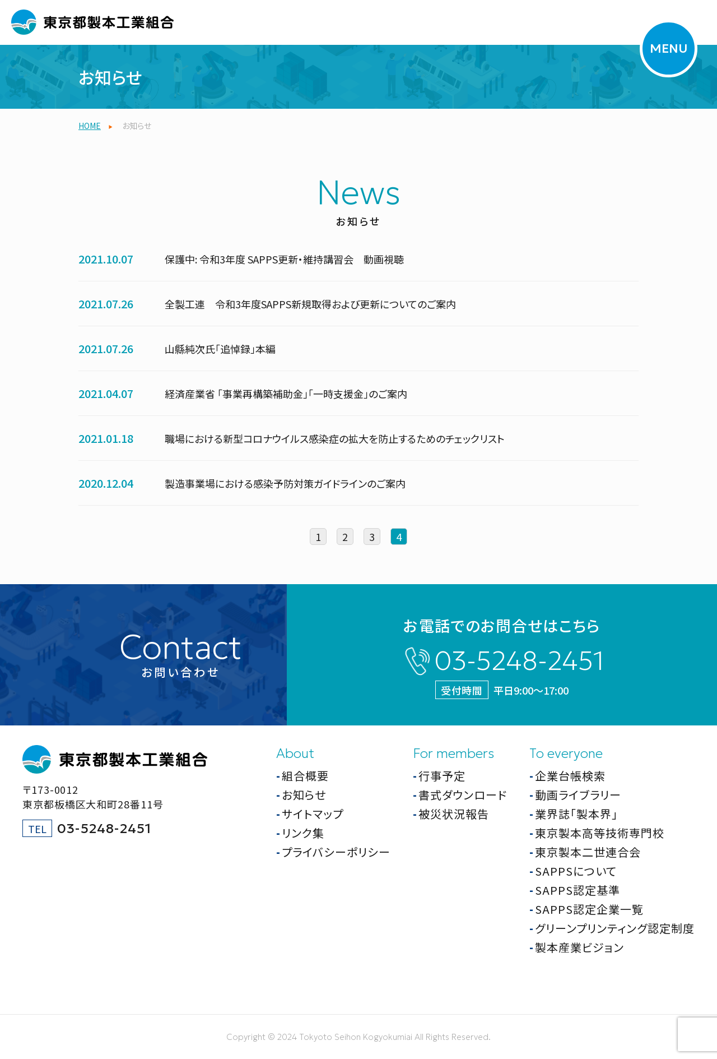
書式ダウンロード (462, 795)
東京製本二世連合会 (588, 852)
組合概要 (305, 775)
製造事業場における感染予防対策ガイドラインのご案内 (285, 483)
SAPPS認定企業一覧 (589, 909)
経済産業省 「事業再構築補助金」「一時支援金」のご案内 (286, 393)
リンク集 (303, 833)
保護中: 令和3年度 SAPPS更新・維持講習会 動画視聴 (284, 259)
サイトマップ (312, 814)
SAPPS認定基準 (577, 890)
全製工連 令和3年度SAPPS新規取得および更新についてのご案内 (310, 304)
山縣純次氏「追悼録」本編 (220, 348)
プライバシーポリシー (336, 852)
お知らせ (304, 795)
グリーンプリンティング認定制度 (615, 928)
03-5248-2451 (519, 661)
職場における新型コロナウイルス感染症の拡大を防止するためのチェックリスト (335, 438)
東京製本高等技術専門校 (599, 833)
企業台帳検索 (570, 775)
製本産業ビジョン (579, 947)
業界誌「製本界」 (576, 814)
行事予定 (441, 775)
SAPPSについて (576, 871)
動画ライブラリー (578, 795)
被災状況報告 (453, 814)
